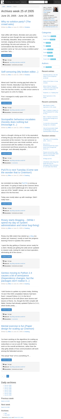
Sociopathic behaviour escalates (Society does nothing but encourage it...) (18, 122)
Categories (23, 2)
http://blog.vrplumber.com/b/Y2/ (17, 366)
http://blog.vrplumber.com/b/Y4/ (17, 263)
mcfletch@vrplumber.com (51, 26)
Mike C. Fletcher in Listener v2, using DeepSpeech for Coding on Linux (50, 112)
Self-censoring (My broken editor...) (19, 71)
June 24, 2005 (7, 391)
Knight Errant (49, 39)
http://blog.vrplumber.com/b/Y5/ (17, 210)
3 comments (15, 163)
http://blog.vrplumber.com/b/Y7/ (17, 110)
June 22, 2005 (7, 388)
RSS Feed (57, 2)
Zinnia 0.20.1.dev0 (18, 417)
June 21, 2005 (7, 387)
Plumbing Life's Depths (12, 2)
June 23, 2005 (7, 390)
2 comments (15, 319)
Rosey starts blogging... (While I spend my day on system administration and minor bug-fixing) (20, 223)
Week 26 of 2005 (5, 407)
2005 (3, 6)
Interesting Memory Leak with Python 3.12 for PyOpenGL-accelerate (50, 76)
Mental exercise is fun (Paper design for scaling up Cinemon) (17, 327)
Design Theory (49, 36)
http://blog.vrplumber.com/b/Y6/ (17, 160)
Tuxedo (48, 52)
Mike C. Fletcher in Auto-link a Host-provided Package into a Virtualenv (50, 118)
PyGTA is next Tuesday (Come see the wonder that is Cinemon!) (19, 171)
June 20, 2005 (7, 385)
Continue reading (6, 55)
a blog (31, 236)
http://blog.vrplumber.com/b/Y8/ (17, 62)
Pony (47, 46)
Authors (45, 63)
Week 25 (9, 6)
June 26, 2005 (7, 395)
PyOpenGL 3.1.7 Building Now (50, 92)
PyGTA (24, 183)
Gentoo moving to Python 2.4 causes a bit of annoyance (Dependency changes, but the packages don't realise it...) (17, 277)
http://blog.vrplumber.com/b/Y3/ (17, 316)
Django (10, 417)
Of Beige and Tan (47, 158)
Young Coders (49, 59)
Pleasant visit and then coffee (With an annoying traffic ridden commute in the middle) (51, 154)
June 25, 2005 (7, 393)
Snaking (27, 175)
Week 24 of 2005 (5, 401)
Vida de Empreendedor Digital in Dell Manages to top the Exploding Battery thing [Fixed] (50, 130)
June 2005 (7, 415)
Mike (9, 27)
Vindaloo (27, 27)
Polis (47, 42)
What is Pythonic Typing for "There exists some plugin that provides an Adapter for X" (50, 88)
